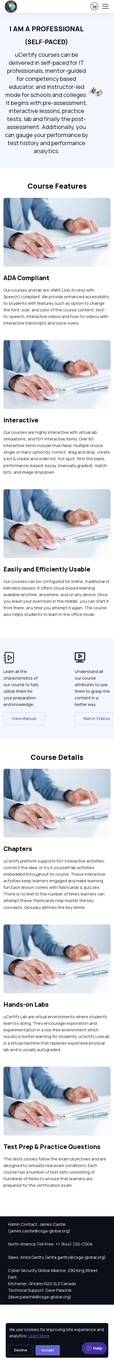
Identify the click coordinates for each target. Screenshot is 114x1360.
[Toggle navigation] (105, 6)
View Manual (24, 718)
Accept (48, 1350)
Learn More (39, 1335)
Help (94, 1348)
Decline (20, 1350)
